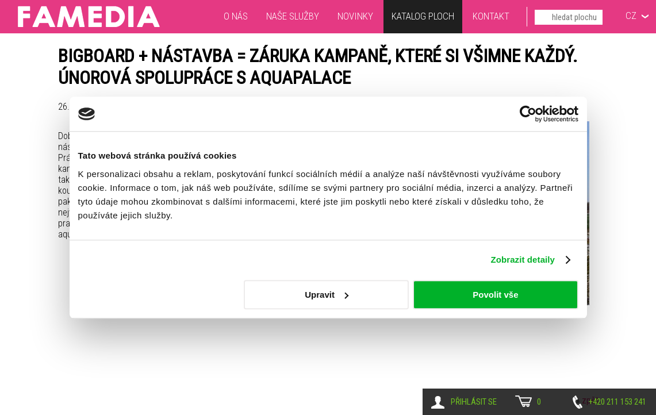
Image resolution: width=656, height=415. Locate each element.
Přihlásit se (474, 402)
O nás (236, 16)
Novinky (355, 16)
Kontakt (491, 16)
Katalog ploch (423, 17)
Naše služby (292, 16)
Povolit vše (495, 294)
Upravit (326, 294)
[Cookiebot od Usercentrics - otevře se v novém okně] (528, 113)
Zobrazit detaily (522, 259)
